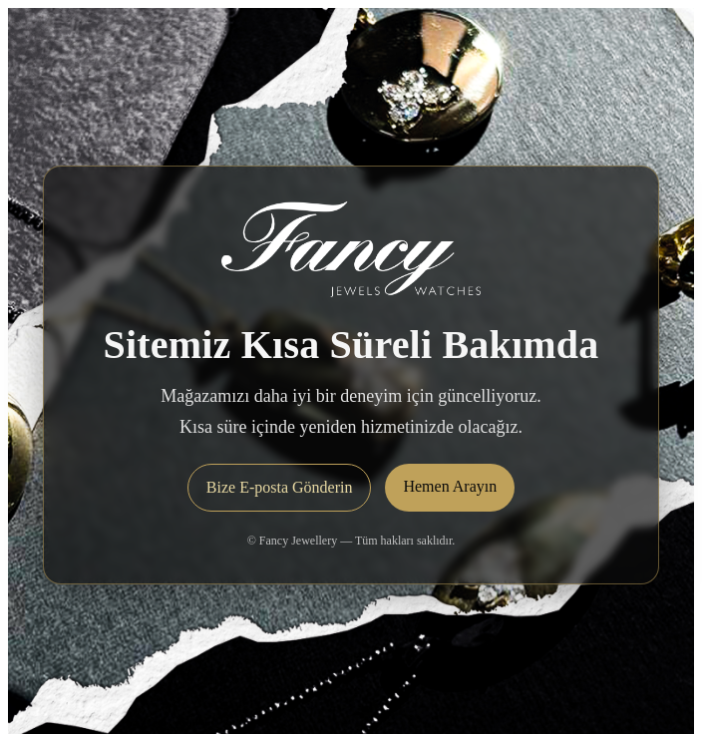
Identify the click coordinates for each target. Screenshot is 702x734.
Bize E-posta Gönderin (279, 487)
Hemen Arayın (450, 486)
